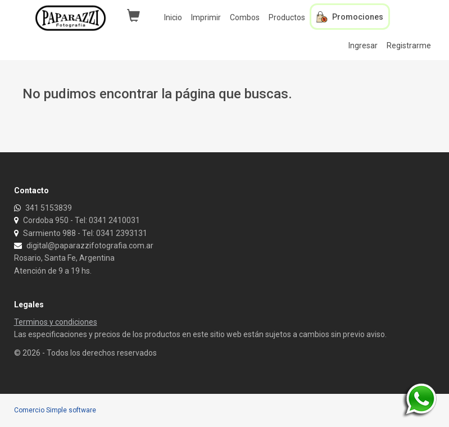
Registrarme (409, 45)
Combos (245, 17)
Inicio (173, 17)
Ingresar (363, 45)
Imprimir (206, 17)
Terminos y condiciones (55, 321)
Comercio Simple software (55, 410)
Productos (287, 17)
